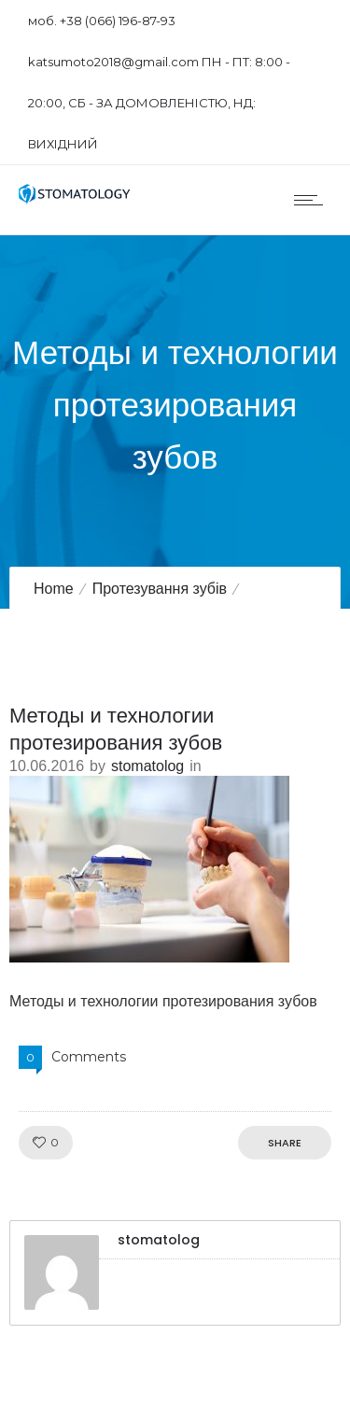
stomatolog (147, 766)
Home (54, 589)
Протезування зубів (159, 589)
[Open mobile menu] (312, 199)
